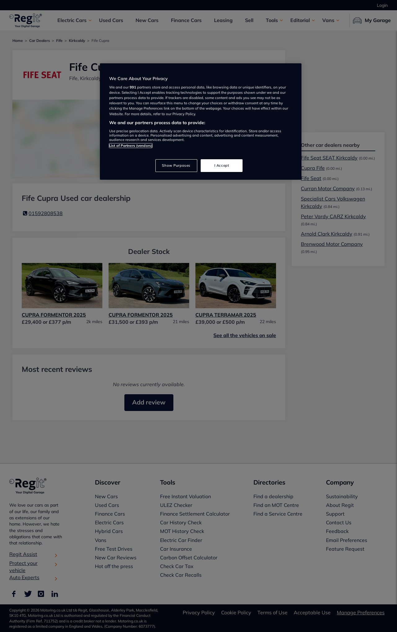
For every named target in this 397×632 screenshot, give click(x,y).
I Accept (221, 165)
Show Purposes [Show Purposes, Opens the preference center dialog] (176, 165)
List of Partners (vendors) (130, 145)
